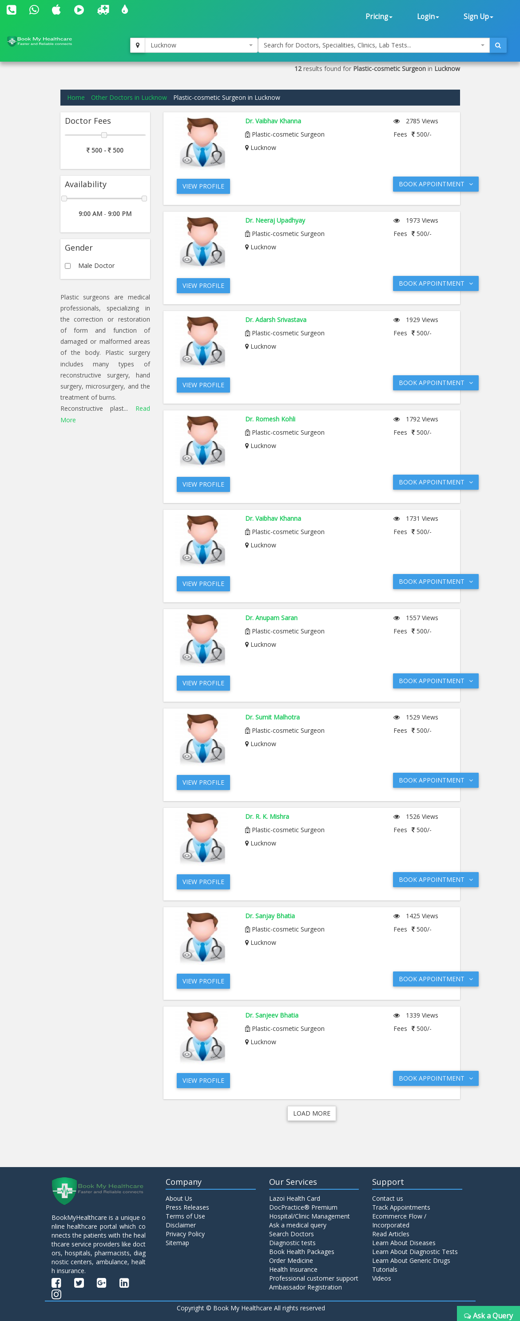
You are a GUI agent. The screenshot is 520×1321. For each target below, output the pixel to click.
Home (76, 97)
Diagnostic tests (292, 1242)
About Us (179, 1198)
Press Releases (187, 1207)
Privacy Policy (185, 1234)
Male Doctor (96, 265)
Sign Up (478, 16)
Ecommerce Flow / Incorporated (399, 1220)
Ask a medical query (297, 1225)
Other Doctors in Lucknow (129, 97)
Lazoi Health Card (294, 1198)
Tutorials (384, 1269)
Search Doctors (291, 1234)
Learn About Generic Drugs (411, 1260)
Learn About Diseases (404, 1242)
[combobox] (201, 45)
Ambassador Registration (305, 1287)
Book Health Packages (301, 1251)
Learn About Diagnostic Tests (415, 1251)
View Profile (203, 186)
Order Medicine (291, 1260)
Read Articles (390, 1234)
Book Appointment (436, 184)
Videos (381, 1278)
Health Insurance (293, 1269)
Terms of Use (185, 1216)
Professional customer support (313, 1278)
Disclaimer (181, 1225)
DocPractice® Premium (303, 1207)
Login (428, 16)
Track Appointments (401, 1207)
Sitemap (177, 1242)
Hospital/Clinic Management (309, 1216)
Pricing (379, 16)
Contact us (387, 1198)
